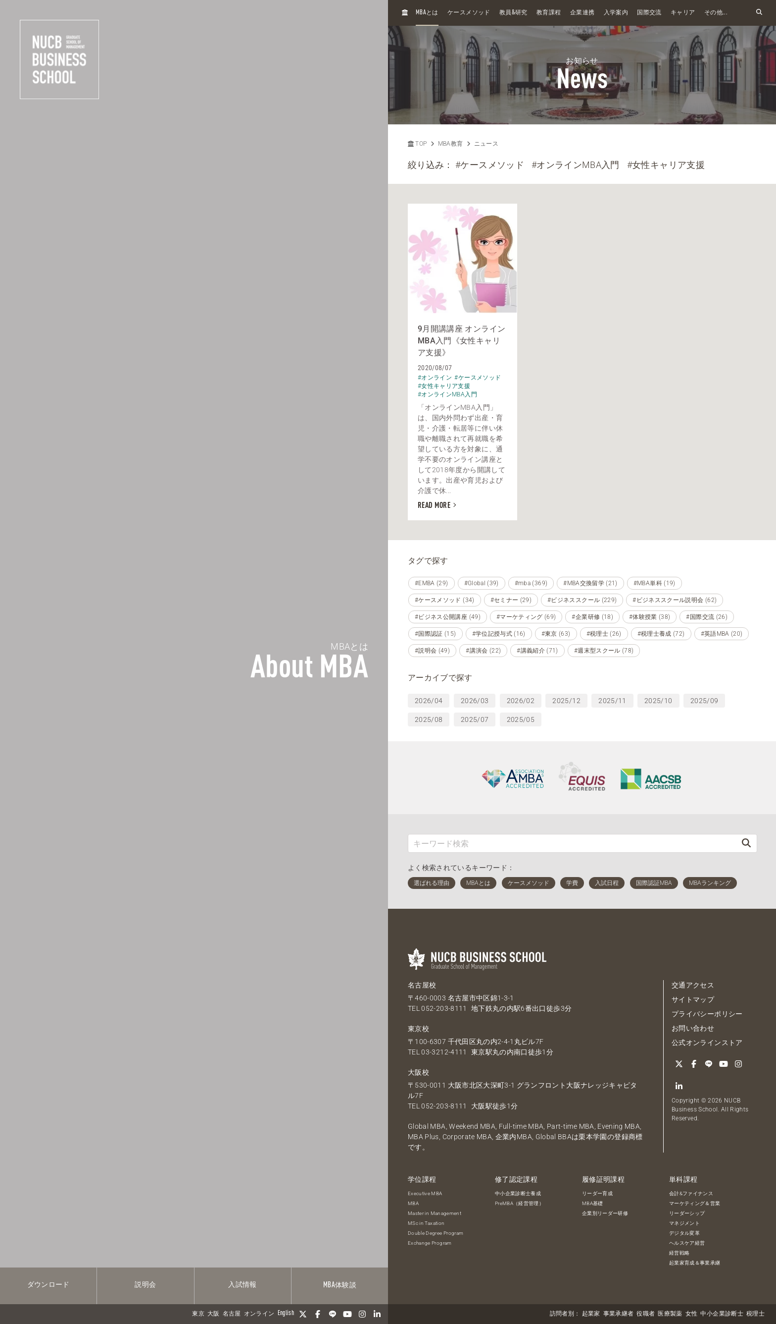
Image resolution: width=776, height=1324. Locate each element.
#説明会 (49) (432, 650)
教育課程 (548, 13)
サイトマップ (693, 999)
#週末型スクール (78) (604, 650)
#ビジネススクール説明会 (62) (674, 600)
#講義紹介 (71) (537, 650)
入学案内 (616, 13)
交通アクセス (693, 985)
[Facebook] (317, 1314)
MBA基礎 (592, 1203)
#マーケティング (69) (526, 616)
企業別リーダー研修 (605, 1213)
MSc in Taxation (426, 1223)
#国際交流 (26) (707, 616)
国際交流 (649, 13)
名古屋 (232, 1314)
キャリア (683, 13)
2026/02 (520, 701)
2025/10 (658, 701)
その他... (716, 13)
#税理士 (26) (604, 633)
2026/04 (428, 701)
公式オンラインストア (707, 1043)
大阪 (213, 1314)
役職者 (645, 1314)
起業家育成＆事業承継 (695, 1263)
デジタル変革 (684, 1233)
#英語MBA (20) (722, 633)
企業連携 (582, 13)
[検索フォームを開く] (759, 12)
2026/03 (474, 701)
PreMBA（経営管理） (519, 1203)
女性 (691, 1314)
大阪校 (418, 1072)
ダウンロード (48, 1284)
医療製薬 (670, 1314)
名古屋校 (422, 985)
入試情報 (242, 1284)
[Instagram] (362, 1314)
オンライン (259, 1314)
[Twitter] (302, 1314)
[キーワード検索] (572, 843)
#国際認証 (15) (435, 633)
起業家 (591, 1314)
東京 (198, 1314)
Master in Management (434, 1213)
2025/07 (474, 719)
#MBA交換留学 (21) (590, 583)
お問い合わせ (693, 1028)
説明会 (145, 1284)
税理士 (755, 1314)
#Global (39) (481, 583)
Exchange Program (430, 1243)
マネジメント (684, 1223)
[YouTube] (347, 1314)
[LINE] (332, 1314)
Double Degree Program (435, 1233)
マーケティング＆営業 (695, 1203)
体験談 (339, 1285)
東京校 (418, 1029)
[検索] (746, 843)
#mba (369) (531, 583)
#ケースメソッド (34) (445, 600)
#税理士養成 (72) (661, 633)
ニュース (486, 143)
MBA (413, 1203)
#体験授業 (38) (650, 616)
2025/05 (520, 719)
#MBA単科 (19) (654, 583)
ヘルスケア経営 (687, 1243)
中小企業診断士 (721, 1314)
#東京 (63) (556, 633)
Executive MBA (425, 1193)
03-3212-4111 (444, 1052)
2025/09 (704, 701)
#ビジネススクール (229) (582, 600)
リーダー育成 (597, 1193)
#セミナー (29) (511, 600)
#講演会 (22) (483, 650)
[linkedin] (377, 1314)
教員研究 (513, 12)
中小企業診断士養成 (518, 1193)
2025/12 (566, 701)
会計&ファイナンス (691, 1193)
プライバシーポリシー (707, 1014)
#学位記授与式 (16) (499, 633)
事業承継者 (618, 1314)
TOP (417, 143)
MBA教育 (450, 143)
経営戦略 (679, 1253)
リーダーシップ (687, 1213)
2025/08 (428, 719)
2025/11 (612, 701)
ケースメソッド (468, 13)
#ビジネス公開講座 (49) (448, 616)
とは (427, 12)
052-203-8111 (444, 1008)
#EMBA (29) (431, 583)
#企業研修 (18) (592, 616)
